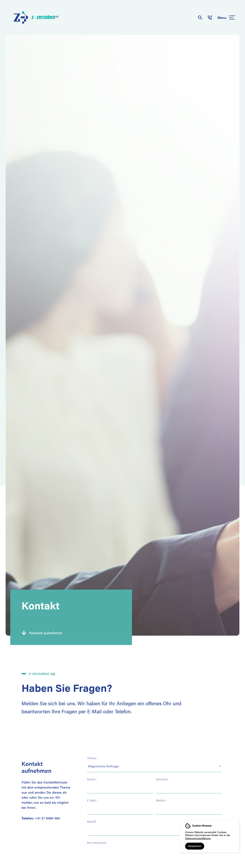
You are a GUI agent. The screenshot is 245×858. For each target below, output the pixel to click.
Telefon (161, 797)
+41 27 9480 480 (47, 818)
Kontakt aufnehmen (45, 632)
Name (92, 776)
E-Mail (92, 797)
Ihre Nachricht (96, 839)
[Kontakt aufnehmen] (24, 632)
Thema (92, 755)
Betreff (91, 818)
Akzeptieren (194, 846)
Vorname (162, 776)
